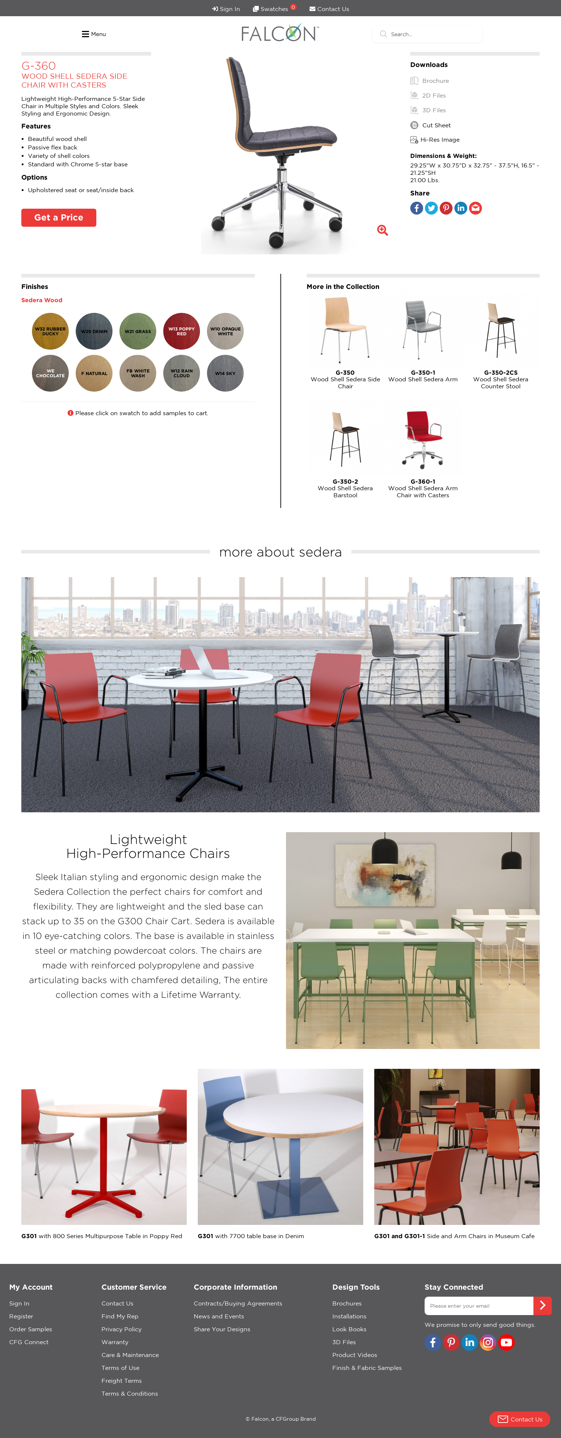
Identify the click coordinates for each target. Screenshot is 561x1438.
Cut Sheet (430, 125)
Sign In (226, 9)
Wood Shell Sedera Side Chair (346, 379)
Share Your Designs (222, 1329)
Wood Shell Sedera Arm (423, 375)
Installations (349, 1316)
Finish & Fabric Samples (367, 1367)
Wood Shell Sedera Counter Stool (501, 379)
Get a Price (58, 217)
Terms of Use (120, 1367)
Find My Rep (120, 1316)
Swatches (275, 8)
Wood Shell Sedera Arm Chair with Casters (423, 488)
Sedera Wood (41, 300)
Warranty (114, 1342)
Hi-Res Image (435, 140)
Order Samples (30, 1329)
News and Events (219, 1316)
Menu (94, 34)
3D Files (428, 110)
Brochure (429, 81)
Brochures (347, 1303)
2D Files (428, 95)
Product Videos (354, 1355)
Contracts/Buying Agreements (238, 1303)
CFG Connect (29, 1342)
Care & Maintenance (130, 1355)
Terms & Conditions (129, 1393)
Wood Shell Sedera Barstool (346, 488)
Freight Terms (121, 1380)
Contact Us (329, 9)
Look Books (349, 1329)
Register (21, 1316)
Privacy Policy (121, 1329)
